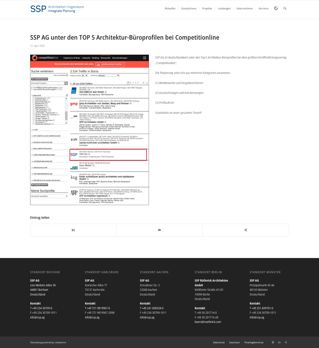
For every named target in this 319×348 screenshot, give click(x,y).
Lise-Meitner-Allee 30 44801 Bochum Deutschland (43, 289)
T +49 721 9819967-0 (97, 308)
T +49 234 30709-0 (41, 308)
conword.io (60, 342)
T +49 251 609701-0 (261, 308)
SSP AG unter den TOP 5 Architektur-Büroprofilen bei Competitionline (124, 37)
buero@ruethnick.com (208, 322)
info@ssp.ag (37, 317)
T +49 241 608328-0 (151, 308)
